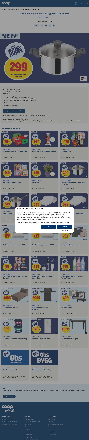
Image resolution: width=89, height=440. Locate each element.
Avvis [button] (48, 227)
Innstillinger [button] (65, 230)
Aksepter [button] (64, 227)
